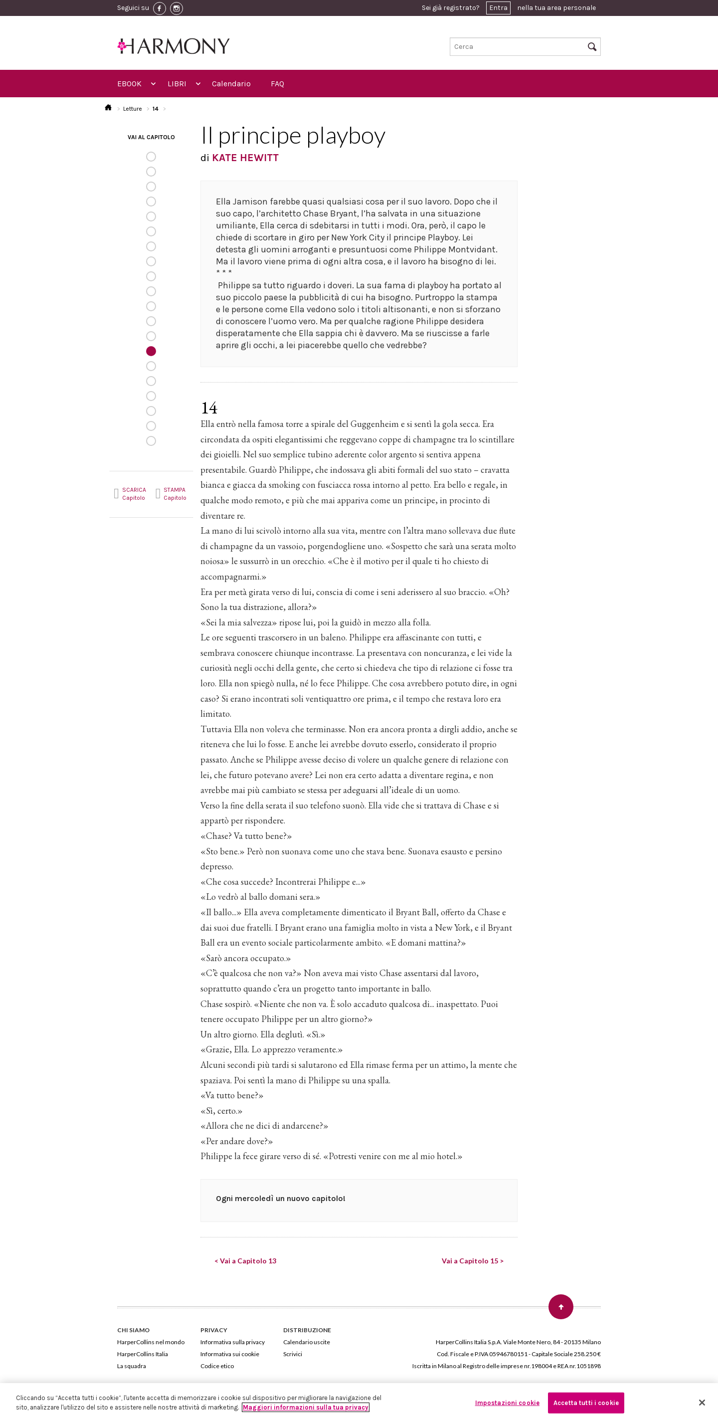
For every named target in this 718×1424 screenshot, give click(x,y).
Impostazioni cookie (507, 1403)
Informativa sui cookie (229, 1354)
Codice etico (217, 1366)
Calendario (231, 83)
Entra (498, 7)
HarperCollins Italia (142, 1354)
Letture (132, 108)
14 (156, 108)
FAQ (277, 83)
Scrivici (292, 1354)
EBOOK (129, 83)
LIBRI (177, 83)
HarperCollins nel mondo (150, 1342)
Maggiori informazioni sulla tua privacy (305, 1407)
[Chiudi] (702, 1403)
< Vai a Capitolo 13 (245, 1260)
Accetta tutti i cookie (586, 1403)
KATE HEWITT (245, 158)
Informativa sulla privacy (232, 1342)
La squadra (131, 1366)
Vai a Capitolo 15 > (473, 1260)
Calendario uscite (306, 1342)
